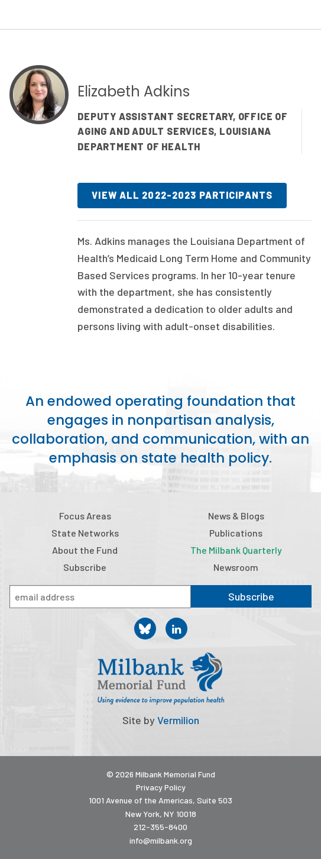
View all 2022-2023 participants (182, 195)
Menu (304, 16)
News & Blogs (236, 515)
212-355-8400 (160, 827)
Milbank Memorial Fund (56, 15)
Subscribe (84, 567)
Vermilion (178, 719)
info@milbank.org (160, 840)
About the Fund (85, 550)
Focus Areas (85, 515)
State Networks (85, 532)
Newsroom (235, 567)
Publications (235, 532)
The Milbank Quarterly (236, 550)
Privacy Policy (161, 787)
